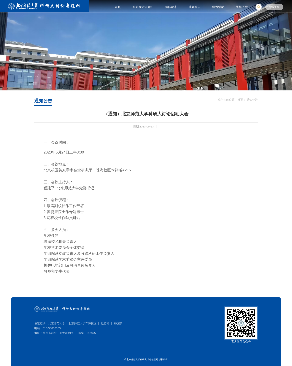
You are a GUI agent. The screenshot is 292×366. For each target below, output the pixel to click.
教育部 (105, 323)
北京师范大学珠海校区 (82, 323)
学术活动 (218, 7)
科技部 (118, 323)
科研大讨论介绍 (143, 7)
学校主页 (274, 6)
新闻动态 (171, 7)
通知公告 (195, 7)
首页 (118, 7)
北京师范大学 (56, 323)
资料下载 (242, 7)
